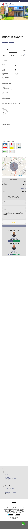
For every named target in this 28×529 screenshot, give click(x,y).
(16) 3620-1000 (7, 477)
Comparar (11, 42)
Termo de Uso (14, 518)
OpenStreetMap (23, 175)
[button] (19, 1)
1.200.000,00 (23, 54)
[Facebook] (13, 502)
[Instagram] (15, 502)
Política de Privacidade (14, 517)
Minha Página (10, 241)
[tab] (20, 8)
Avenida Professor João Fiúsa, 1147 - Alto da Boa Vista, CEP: (10, 474)
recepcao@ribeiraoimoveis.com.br (10, 478)
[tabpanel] (14, 13)
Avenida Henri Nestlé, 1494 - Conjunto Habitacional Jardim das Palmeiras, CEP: (9, 488)
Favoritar (5, 42)
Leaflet (19, 175)
